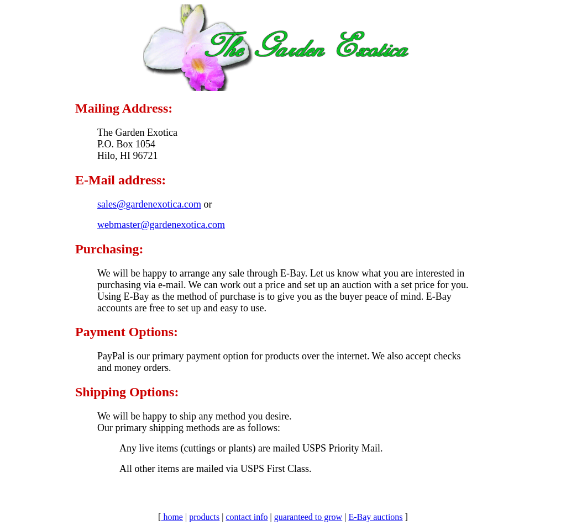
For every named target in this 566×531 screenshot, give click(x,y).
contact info (247, 517)
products (204, 517)
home (172, 517)
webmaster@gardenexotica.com (161, 224)
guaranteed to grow (308, 517)
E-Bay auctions (375, 517)
